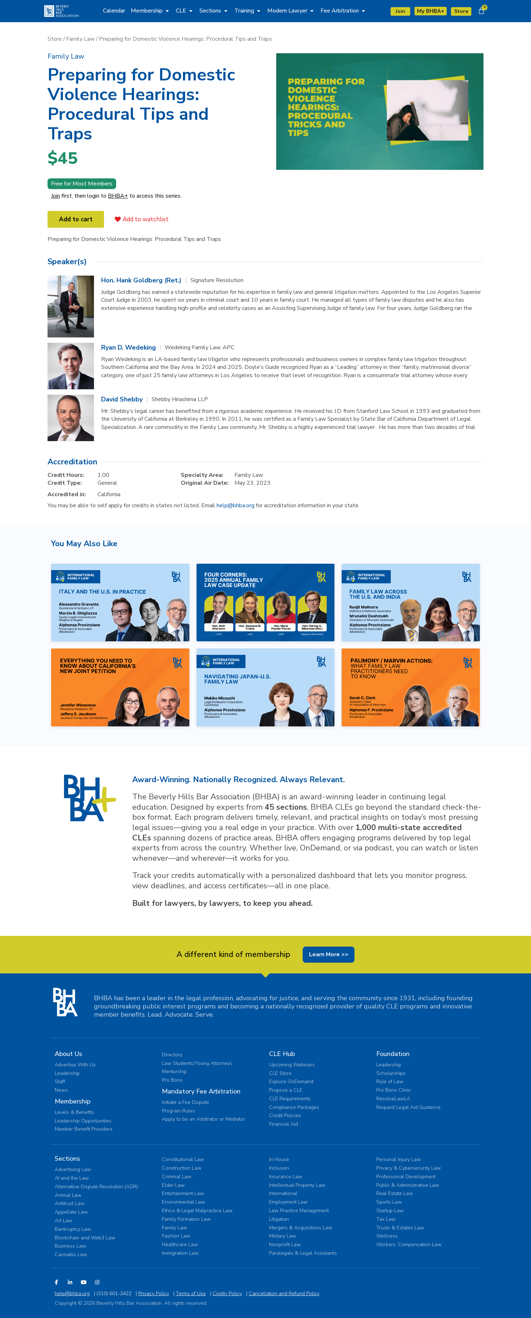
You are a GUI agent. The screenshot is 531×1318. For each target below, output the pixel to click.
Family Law (80, 37)
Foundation (393, 1053)
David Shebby (122, 398)
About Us (68, 1053)
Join (55, 194)
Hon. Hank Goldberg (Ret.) (141, 279)
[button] (66, 55)
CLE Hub (282, 1053)
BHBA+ (118, 194)
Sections (67, 1158)
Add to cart (76, 218)
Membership (72, 1101)
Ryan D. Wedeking (128, 346)
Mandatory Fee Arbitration (201, 1091)
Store (55, 37)
